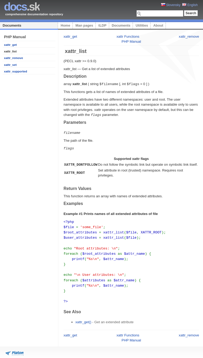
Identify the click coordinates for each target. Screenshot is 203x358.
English (190, 5)
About (158, 25)
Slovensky (171, 5)
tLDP (102, 25)
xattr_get (10, 44)
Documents (12, 25)
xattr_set (10, 64)
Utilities (142, 25)
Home (65, 25)
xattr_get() (83, 316)
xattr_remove (13, 58)
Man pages (84, 25)
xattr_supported (15, 71)
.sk (22, 7)
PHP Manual (131, 41)
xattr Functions (128, 36)
